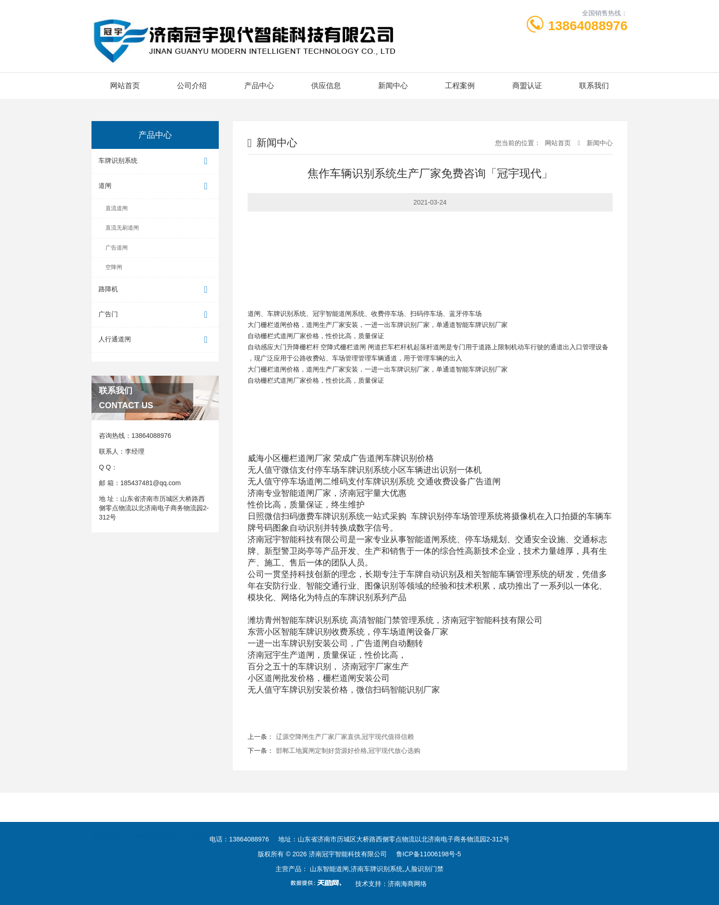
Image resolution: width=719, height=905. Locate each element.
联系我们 (594, 86)
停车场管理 (246, 807)
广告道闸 (116, 247)
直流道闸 (116, 208)
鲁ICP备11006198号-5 (428, 854)
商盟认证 (527, 86)
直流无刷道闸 (122, 228)
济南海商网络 (407, 883)
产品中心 (259, 86)
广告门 (155, 314)
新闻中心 (393, 86)
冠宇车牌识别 (294, 807)
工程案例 (460, 86)
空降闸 (113, 267)
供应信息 (326, 86)
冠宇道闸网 (343, 807)
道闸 (155, 186)
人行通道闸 (155, 339)
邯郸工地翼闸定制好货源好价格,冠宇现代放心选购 (348, 750)
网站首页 (125, 86)
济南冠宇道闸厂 (155, 807)
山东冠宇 (204, 807)
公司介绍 (192, 86)
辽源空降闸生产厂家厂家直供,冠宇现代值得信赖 (345, 736)
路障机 (155, 289)
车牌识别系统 (155, 161)
